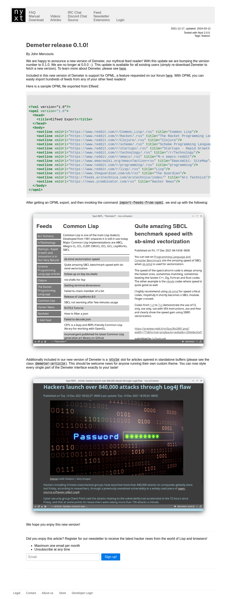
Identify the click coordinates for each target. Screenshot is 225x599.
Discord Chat (77, 16)
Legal (16, 593)
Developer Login (82, 593)
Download (36, 20)
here (122, 68)
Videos (55, 16)
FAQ (32, 12)
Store (62, 593)
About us (47, 593)
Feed (97, 12)
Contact (31, 593)
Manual (34, 16)
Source (73, 20)
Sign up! (111, 559)
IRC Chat (74, 12)
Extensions (101, 20)
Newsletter (101, 16)
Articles (55, 20)
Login (120, 20)
